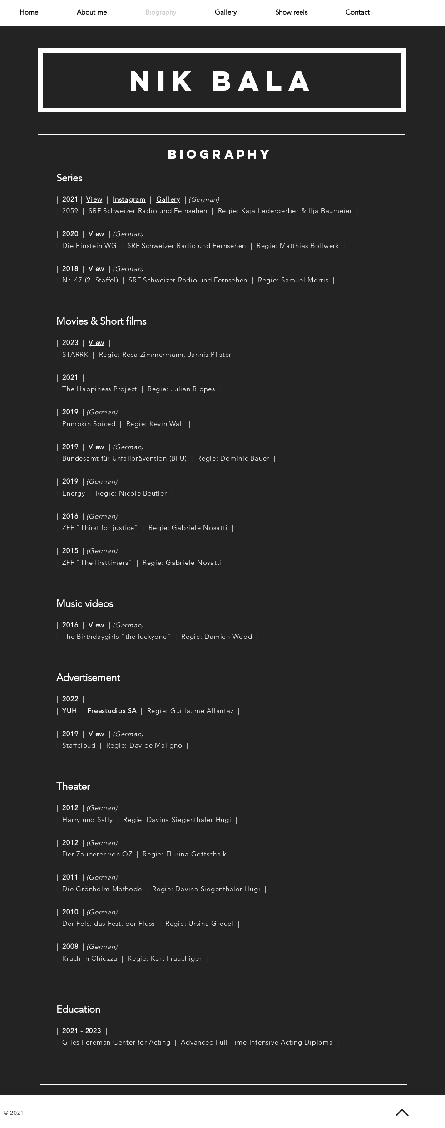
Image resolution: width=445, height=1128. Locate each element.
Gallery (168, 199)
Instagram (129, 199)
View (94, 199)
